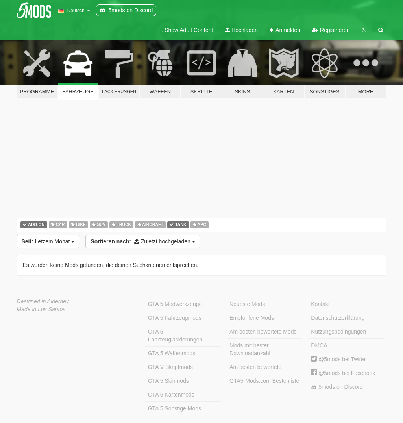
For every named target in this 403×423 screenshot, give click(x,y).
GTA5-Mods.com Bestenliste (264, 381)
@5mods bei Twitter (339, 359)
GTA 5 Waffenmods (171, 353)
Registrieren (330, 30)
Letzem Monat (48, 241)
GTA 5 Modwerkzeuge (175, 304)
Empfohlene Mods (251, 318)
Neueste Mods (247, 304)
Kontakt (320, 304)
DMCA (319, 345)
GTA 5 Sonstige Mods (174, 408)
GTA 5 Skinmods (168, 381)
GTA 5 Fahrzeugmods (175, 318)
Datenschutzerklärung (337, 318)
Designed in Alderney (43, 301)
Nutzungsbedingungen (338, 331)
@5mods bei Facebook (343, 373)
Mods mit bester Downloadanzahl (249, 349)
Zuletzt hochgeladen (143, 241)
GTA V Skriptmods (170, 367)
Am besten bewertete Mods (262, 331)
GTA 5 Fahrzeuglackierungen (175, 335)
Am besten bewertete (255, 367)
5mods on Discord (337, 387)
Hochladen (241, 30)
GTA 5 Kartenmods (171, 394)
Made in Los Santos (41, 309)
